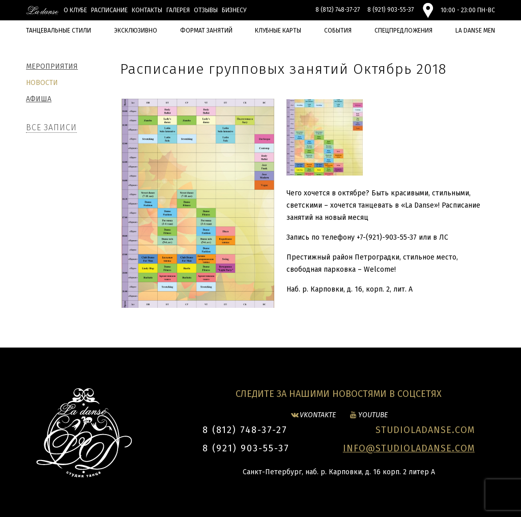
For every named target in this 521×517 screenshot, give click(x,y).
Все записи (51, 127)
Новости (42, 82)
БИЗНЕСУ (234, 10)
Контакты (147, 10)
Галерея (178, 10)
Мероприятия (52, 66)
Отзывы (206, 10)
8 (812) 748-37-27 (337, 9)
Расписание (109, 10)
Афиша (38, 99)
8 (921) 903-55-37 (390, 9)
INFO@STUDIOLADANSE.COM (409, 448)
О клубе (75, 10)
